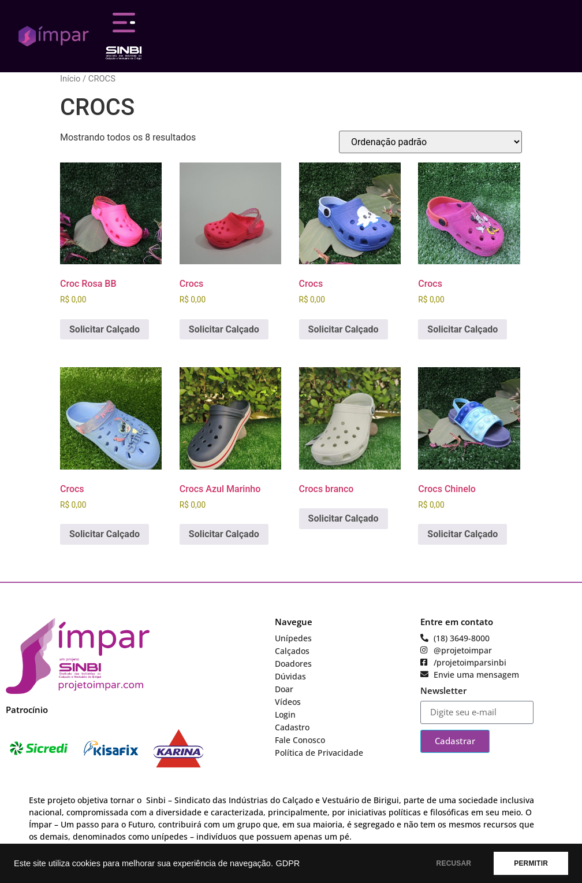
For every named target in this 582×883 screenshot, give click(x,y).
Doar (284, 689)
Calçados (292, 650)
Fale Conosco (300, 739)
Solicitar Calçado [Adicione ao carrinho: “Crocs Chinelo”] (462, 534)
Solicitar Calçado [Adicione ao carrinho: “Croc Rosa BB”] (104, 329)
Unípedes (293, 638)
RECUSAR (454, 863)
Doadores (293, 663)
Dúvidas (290, 676)
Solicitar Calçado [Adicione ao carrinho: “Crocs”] (224, 329)
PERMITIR (531, 863)
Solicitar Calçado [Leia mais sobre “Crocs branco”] (343, 518)
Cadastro (292, 727)
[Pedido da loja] (430, 142)
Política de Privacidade (319, 752)
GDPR (287, 863)
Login (285, 714)
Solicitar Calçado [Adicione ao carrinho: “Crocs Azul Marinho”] (224, 534)
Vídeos (288, 701)
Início (70, 78)
